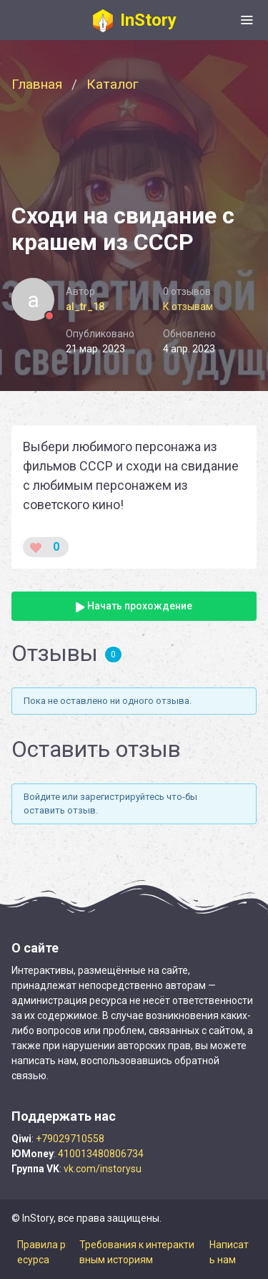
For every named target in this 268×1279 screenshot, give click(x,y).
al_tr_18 (85, 306)
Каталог (112, 84)
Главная (36, 84)
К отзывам (188, 306)
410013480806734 (101, 1153)
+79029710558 (70, 1138)
